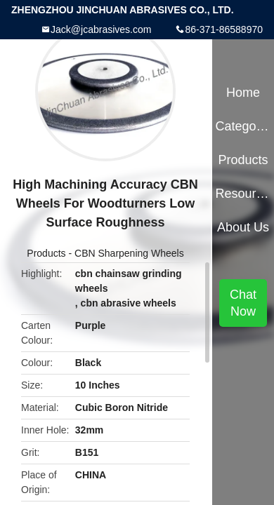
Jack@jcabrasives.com (101, 29)
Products (46, 253)
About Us (243, 227)
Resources (242, 194)
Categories (242, 126)
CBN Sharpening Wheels (129, 253)
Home (243, 93)
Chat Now (243, 303)
